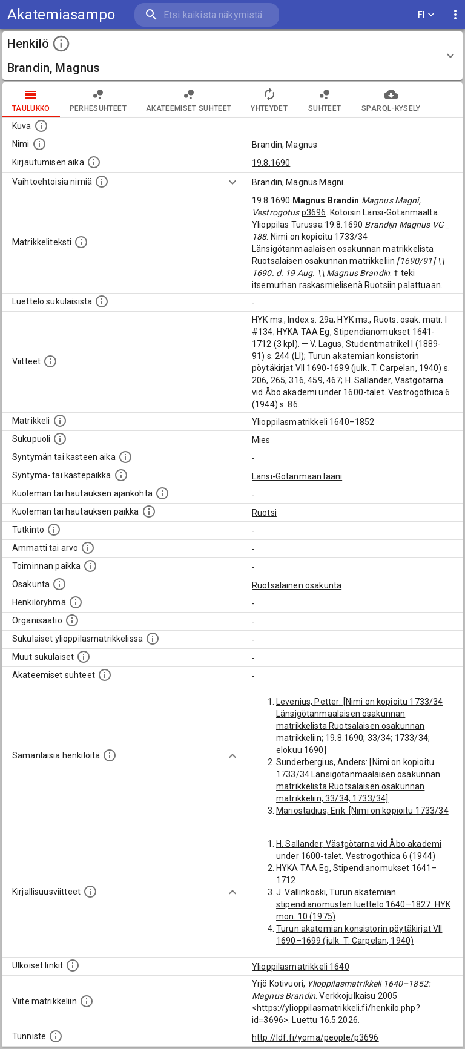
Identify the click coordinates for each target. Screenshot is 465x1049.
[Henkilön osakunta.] (59, 584)
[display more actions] (455, 15)
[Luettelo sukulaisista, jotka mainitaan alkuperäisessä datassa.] (101, 301)
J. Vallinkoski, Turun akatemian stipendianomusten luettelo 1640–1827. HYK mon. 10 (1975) (363, 904)
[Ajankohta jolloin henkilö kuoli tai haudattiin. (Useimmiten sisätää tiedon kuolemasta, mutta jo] (162, 493)
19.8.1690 (271, 163)
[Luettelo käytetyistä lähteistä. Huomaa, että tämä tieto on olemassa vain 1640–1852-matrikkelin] (50, 361)
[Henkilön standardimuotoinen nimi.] (39, 144)
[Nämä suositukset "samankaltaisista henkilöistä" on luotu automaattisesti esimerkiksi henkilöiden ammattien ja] (109, 755)
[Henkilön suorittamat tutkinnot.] (54, 529)
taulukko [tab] (31, 99)
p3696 (314, 212)
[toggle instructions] (61, 43)
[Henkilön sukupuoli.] (60, 439)
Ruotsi (264, 513)
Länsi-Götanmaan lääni (297, 476)
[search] (206, 15)
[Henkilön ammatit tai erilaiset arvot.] (87, 547)
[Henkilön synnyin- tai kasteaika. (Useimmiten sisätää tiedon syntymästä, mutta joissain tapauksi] (125, 457)
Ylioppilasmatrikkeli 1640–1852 (313, 422)
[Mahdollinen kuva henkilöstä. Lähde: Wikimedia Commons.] (41, 126)
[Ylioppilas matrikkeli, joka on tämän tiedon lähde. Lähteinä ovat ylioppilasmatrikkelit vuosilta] (60, 420)
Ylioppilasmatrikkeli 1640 (300, 967)
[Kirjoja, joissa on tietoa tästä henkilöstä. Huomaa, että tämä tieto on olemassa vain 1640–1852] (90, 891)
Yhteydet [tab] (269, 99)
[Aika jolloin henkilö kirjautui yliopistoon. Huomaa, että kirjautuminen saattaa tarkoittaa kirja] (94, 162)
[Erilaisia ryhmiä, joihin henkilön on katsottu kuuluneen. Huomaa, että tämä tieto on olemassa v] (75, 602)
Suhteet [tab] (324, 99)
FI (426, 15)
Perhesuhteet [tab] (98, 99)
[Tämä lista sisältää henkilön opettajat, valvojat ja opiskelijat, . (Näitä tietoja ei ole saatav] (104, 675)
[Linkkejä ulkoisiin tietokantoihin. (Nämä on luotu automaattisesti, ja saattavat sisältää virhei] (72, 965)
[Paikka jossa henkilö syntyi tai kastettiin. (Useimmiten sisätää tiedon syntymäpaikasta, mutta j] (121, 475)
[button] (232, 55)
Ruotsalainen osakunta (296, 585)
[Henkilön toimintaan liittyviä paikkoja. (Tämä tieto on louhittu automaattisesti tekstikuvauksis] (90, 566)
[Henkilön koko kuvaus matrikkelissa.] (81, 242)
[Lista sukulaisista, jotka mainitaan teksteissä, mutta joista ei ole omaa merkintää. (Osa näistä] (83, 656)
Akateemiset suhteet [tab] (189, 99)
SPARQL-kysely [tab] (391, 99)
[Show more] (232, 182)
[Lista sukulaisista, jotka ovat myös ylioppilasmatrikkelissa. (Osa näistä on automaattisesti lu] (152, 638)
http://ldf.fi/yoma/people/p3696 (315, 1037)
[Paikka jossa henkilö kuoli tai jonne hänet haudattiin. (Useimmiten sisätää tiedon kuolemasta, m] (149, 511)
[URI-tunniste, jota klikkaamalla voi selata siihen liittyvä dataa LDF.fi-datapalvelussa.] (55, 1036)
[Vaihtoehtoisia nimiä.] (101, 181)
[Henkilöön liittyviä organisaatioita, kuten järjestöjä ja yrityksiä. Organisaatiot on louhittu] (72, 620)
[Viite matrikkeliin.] (86, 1001)
